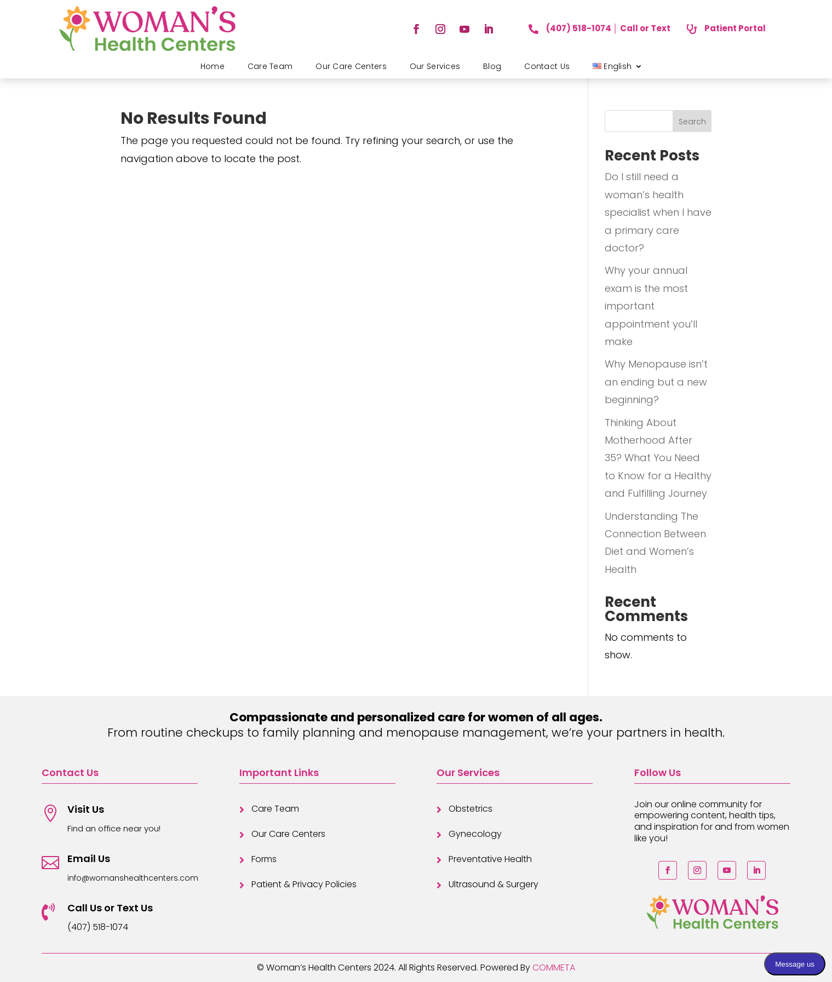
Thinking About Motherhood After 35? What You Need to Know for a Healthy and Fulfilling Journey (658, 458)
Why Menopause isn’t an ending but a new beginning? (656, 381)
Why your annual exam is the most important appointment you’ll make (651, 305)
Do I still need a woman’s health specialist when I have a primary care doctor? (658, 212)
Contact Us (547, 66)
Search (692, 121)
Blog (492, 66)
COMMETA (553, 967)
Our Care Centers (350, 66)
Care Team (270, 66)
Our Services (435, 66)
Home (212, 66)
